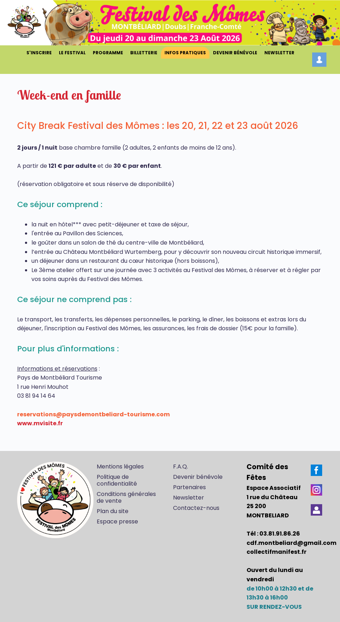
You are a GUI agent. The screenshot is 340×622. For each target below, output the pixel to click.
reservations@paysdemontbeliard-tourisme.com (93, 414)
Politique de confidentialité (117, 480)
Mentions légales (120, 466)
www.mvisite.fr (40, 423)
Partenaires (189, 487)
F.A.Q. (180, 466)
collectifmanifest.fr (276, 552)
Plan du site (112, 511)
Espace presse (117, 521)
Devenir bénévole (198, 477)
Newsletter (188, 497)
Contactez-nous (196, 508)
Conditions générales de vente (126, 497)
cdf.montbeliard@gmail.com (291, 543)
